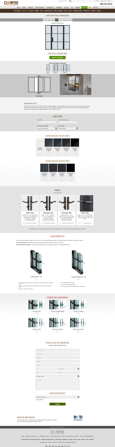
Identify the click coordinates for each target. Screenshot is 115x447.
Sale (90, 7)
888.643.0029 (106, 4)
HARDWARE (59, 7)
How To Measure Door (34, 439)
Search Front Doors (64, 1)
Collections (17, 11)
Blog (75, 439)
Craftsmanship (24, 439)
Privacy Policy (61, 442)
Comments (57, 378)
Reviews (97, 1)
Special (84, 7)
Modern (37, 11)
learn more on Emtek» (31, 223)
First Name (57, 348)
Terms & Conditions (52, 442)
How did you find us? (57, 395)
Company (70, 439)
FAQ (72, 7)
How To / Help (103, 1)
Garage (99, 11)
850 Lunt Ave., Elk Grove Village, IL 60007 (68, 436)
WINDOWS (30, 7)
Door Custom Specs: (64, 119)
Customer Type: (57, 374)
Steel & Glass (68, 11)
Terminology (58, 439)
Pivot (41, 11)
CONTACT (95, 7)
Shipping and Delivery (71, 442)
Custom (31, 11)
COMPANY (77, 7)
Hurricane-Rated (77, 11)
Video (78, 439)
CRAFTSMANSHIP (39, 7)
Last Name (57, 352)
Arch (60, 20)
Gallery (70, 20)
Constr (65, 20)
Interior (93, 11)
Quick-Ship (25, 11)
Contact (109, 1)
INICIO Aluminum (58, 11)
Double (53, 20)
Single (49, 20)
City (46, 367)
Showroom (53, 436)
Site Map (92, 439)
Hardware (64, 439)
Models (45, 20)
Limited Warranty (43, 442)
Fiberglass (87, 11)
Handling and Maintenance (47, 439)
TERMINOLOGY (50, 7)
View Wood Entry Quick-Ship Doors (57, 427)
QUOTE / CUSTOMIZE (57, 58)
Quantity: (40, 119)
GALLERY (66, 7)
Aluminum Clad (48, 11)
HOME (18, 7)
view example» (87, 223)
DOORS (24, 7)
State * (68, 367)
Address (57, 363)
